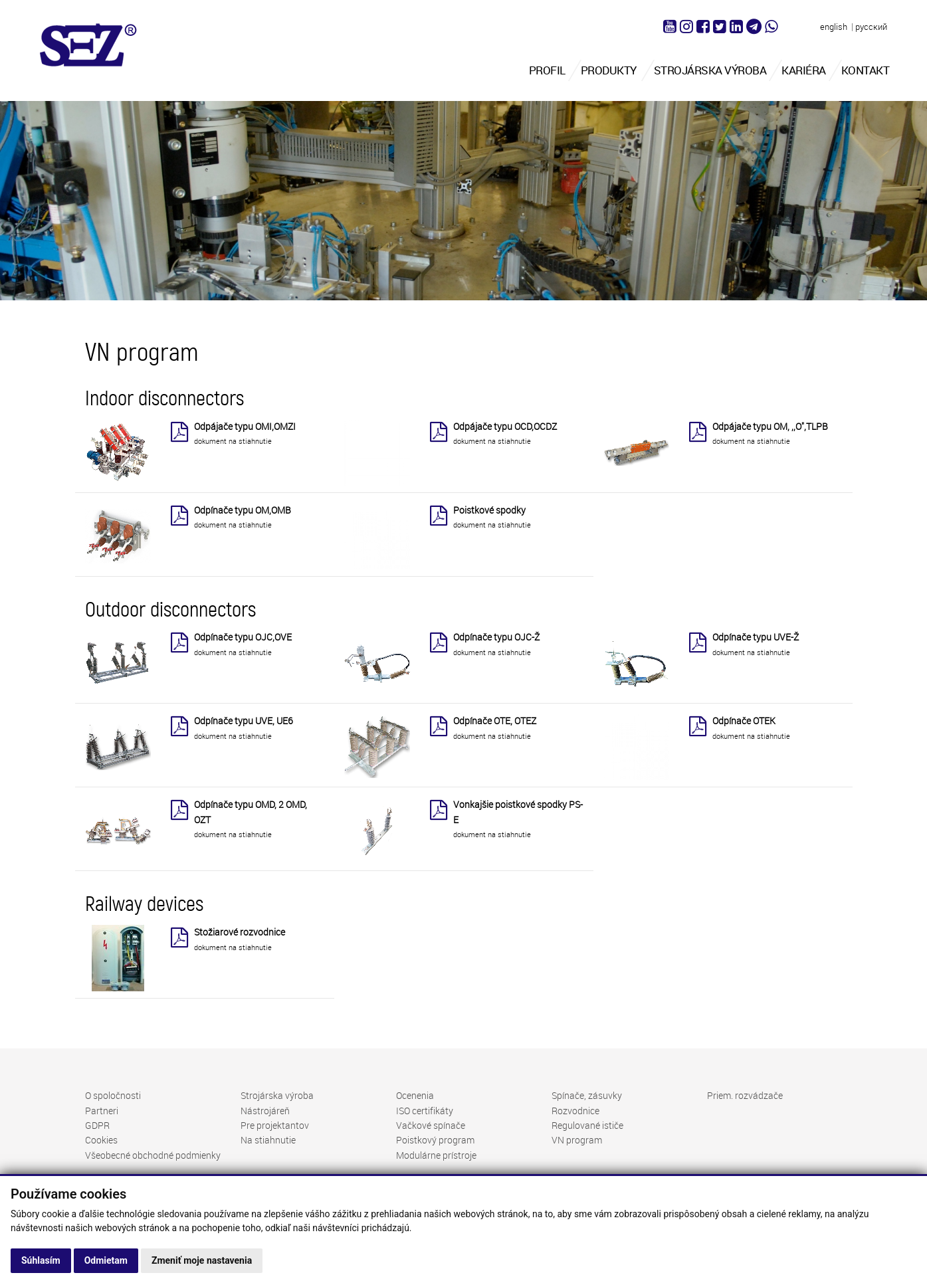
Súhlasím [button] (40, 1260)
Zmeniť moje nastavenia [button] (202, 1260)
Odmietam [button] (106, 1260)
